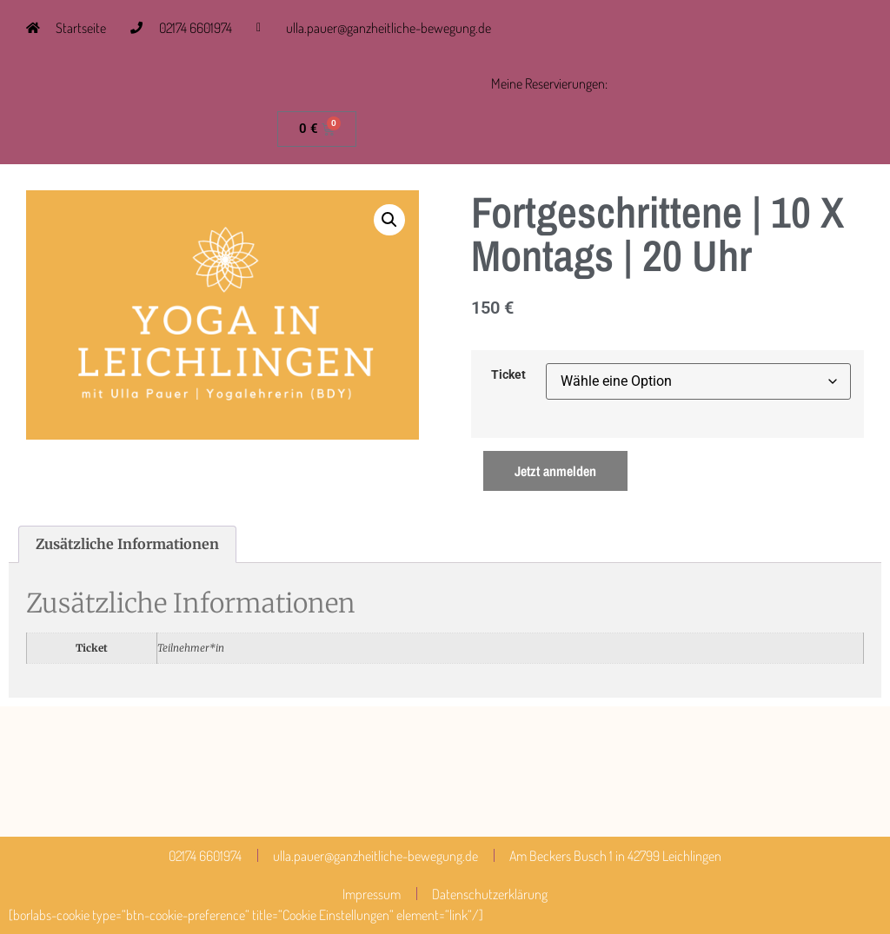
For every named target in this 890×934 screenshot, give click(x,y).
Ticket (508, 375)
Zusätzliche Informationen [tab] (127, 544)
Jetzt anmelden (555, 470)
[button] (389, 219)
